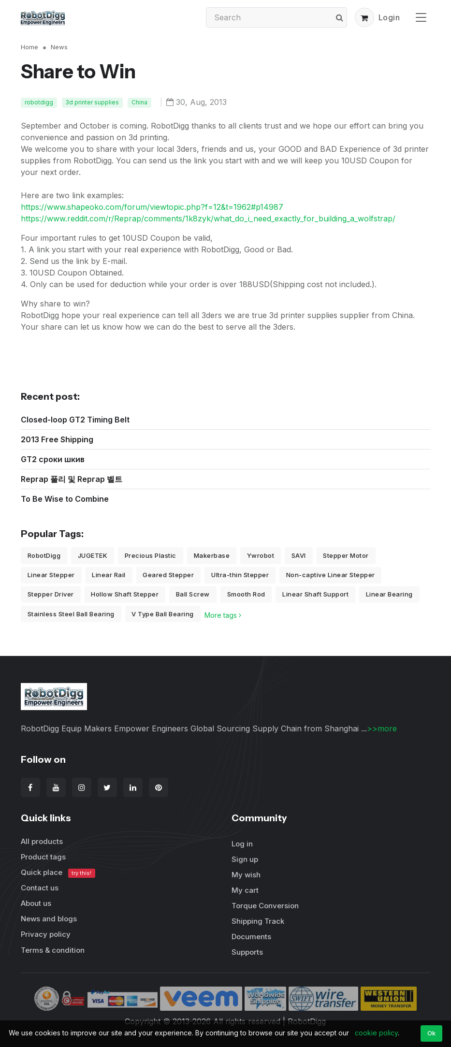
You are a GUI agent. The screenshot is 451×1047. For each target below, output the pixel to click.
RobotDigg (44, 555)
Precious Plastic (150, 555)
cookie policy (376, 1033)
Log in (242, 843)
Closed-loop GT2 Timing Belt (75, 419)
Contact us (39, 887)
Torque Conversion (265, 905)
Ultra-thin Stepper (240, 575)
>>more (382, 728)
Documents (251, 936)
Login (389, 17)
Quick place (58, 873)
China (139, 102)
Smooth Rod (246, 594)
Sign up (245, 859)
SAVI (298, 555)
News (59, 47)
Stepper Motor (346, 555)
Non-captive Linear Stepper (330, 575)
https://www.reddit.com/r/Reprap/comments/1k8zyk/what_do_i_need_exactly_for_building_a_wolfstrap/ (208, 218)
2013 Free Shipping (57, 439)
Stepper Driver (51, 594)
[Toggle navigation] (421, 17)
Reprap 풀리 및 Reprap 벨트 (71, 479)
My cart (245, 890)
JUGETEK (93, 555)
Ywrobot (261, 555)
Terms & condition (53, 950)
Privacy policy (46, 934)
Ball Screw (193, 594)
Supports (247, 952)
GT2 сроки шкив (53, 459)
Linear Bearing (389, 594)
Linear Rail (109, 575)
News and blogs (49, 918)
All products (42, 841)
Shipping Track (258, 921)
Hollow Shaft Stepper (125, 594)
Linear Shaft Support (315, 594)
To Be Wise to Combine (65, 499)
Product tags (43, 856)
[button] (364, 17)
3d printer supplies (92, 102)
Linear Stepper (51, 575)
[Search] (276, 17)
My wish (246, 874)
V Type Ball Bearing (162, 614)
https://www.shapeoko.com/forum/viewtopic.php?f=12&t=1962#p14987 (152, 207)
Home (29, 47)
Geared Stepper (168, 575)
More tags (222, 615)
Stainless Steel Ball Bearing (71, 614)
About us (36, 903)
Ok (431, 1033)
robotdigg (39, 102)
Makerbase (212, 555)
